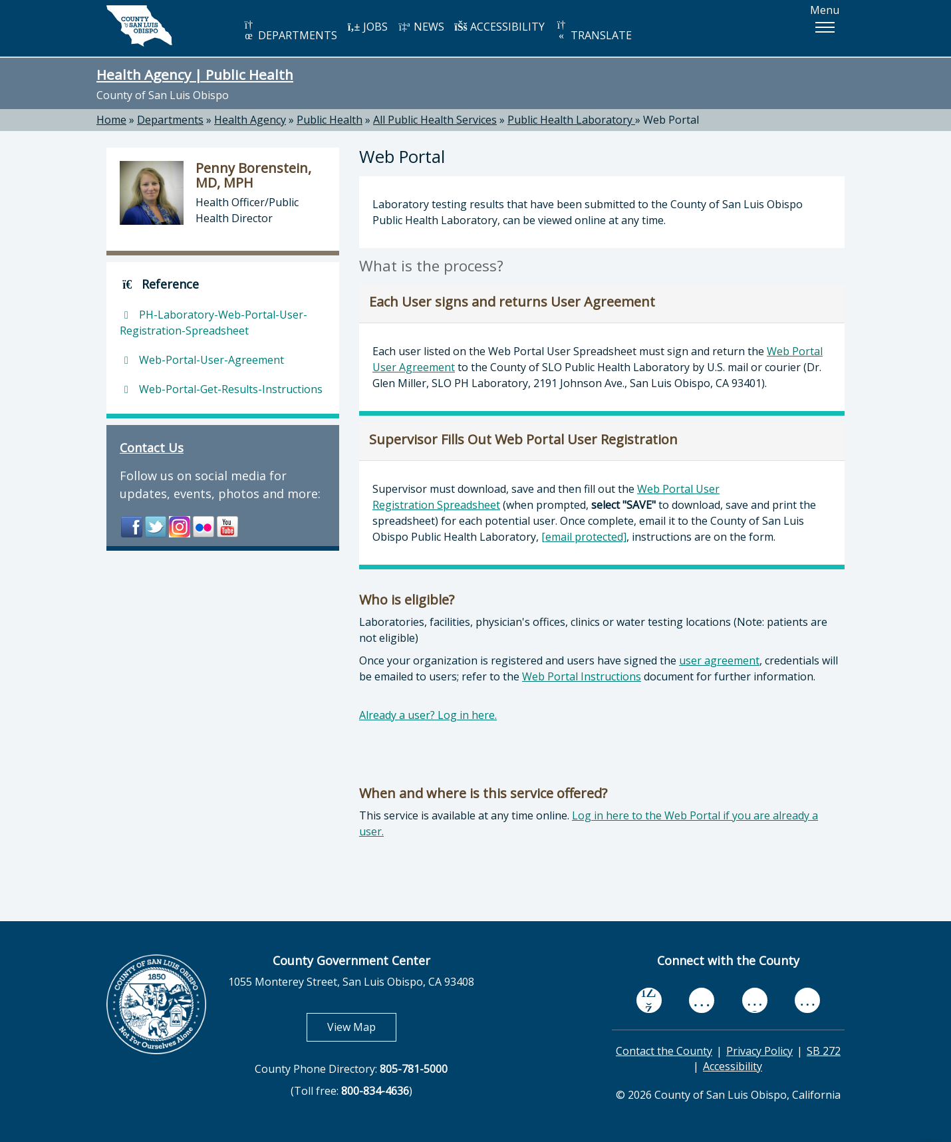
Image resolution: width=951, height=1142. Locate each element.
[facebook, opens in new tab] (649, 1000)
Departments (170, 119)
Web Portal (671, 119)
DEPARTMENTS (289, 31)
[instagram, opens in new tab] (807, 1000)
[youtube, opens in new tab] (702, 1000)
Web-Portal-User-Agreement (202, 360)
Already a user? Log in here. (428, 715)
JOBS (367, 26)
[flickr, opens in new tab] (754, 1000)
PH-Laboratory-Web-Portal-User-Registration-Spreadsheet (213, 322)
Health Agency (250, 119)
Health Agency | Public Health (194, 74)
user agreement (719, 660)
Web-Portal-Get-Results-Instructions (221, 389)
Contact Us (152, 448)
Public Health (329, 119)
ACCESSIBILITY (499, 26)
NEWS (421, 26)
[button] (824, 27)
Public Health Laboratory (571, 119)
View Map (361, 1026)
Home (111, 119)
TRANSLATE (593, 31)
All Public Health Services (435, 119)
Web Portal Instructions (581, 676)
